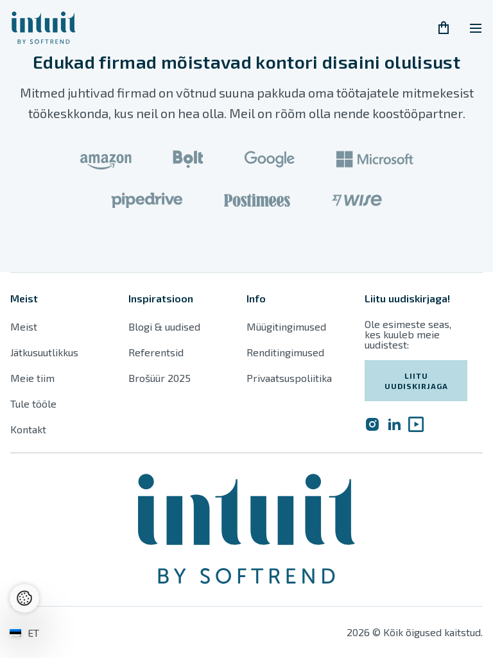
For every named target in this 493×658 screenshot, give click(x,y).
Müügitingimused (286, 326)
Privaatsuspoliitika (289, 378)
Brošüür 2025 (159, 378)
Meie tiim (32, 378)
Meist (23, 326)
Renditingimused (286, 352)
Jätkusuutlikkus (44, 352)
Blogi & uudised (164, 326)
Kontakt (28, 429)
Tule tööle (33, 403)
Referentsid (156, 352)
